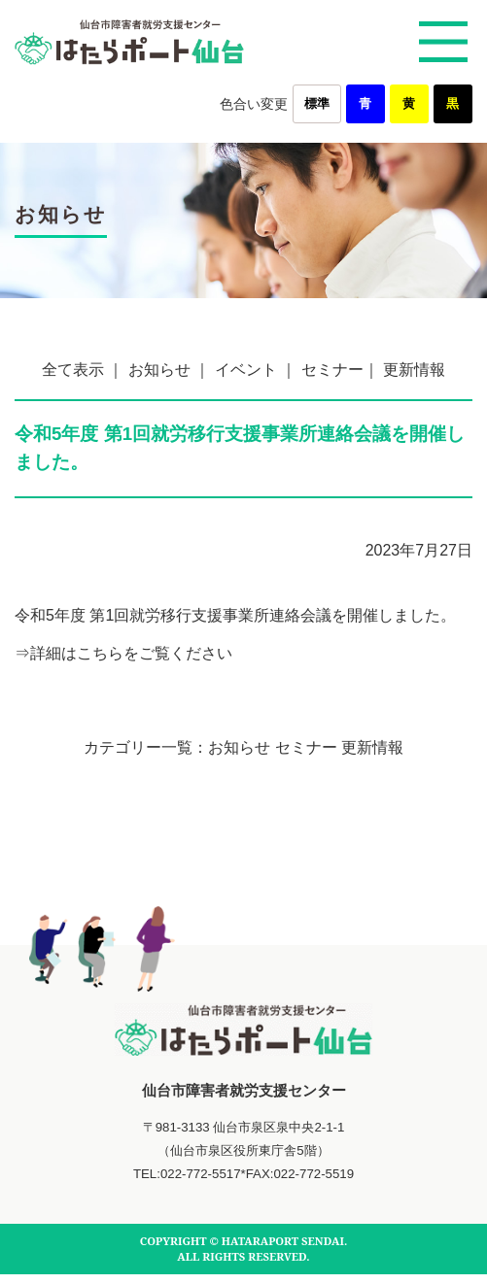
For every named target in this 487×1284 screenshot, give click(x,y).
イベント (246, 369)
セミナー (332, 369)
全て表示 (73, 369)
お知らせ (159, 369)
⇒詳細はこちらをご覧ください (123, 653)
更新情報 (414, 369)
